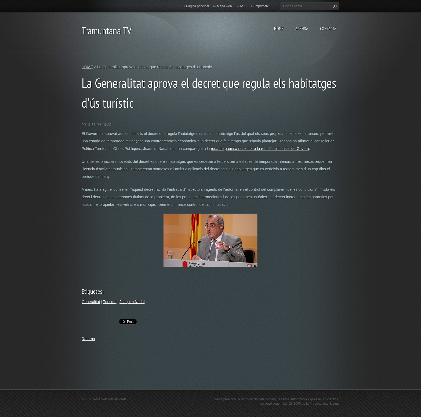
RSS (243, 6)
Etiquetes (92, 291)
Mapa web (224, 6)
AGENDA (301, 28)
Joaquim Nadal (131, 302)
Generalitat (91, 302)
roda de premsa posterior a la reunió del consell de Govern (260, 148)
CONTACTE (328, 28)
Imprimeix (261, 6)
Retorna (88, 339)
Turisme (110, 302)
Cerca (334, 6)
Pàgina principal (197, 6)
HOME (279, 28)
